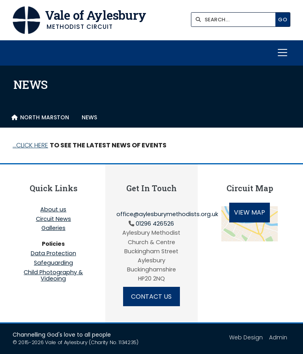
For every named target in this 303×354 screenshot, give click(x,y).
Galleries (53, 228)
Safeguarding (53, 263)
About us (53, 209)
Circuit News (53, 219)
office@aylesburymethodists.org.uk (167, 214)
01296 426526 (155, 224)
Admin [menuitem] (278, 337)
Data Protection (53, 253)
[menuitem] (40, 117)
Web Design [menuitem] (246, 337)
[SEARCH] (235, 19)
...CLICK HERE (30, 145)
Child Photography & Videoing (53, 275)
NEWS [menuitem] (89, 117)
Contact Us (151, 296)
